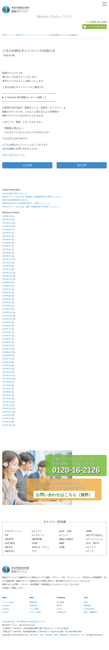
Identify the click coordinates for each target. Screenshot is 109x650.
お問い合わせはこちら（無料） (64, 495)
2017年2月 (6, 402)
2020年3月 (6, 302)
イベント (64, 535)
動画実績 (33, 602)
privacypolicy (89, 609)
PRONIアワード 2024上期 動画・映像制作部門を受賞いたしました (30, 207)
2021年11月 (7, 259)
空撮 (62, 547)
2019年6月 (6, 332)
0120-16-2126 (98, 22)
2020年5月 (6, 296)
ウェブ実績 (34, 609)
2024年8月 (6, 229)
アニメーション (95, 539)
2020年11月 (7, 276)
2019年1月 (6, 349)
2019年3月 (6, 342)
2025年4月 (6, 216)
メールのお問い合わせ (97, 26)
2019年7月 (6, 329)
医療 (89, 531)
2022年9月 (6, 239)
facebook (6, 605)
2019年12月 (7, 312)
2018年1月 (6, 372)
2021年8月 (6, 263)
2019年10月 (7, 319)
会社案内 (10, 543)
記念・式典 (65, 531)
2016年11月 (7, 412)
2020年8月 (6, 286)
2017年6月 (6, 392)
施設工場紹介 (67, 539)
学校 (35, 543)
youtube (5, 609)
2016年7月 (6, 418)
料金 (86, 602)
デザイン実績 (35, 612)
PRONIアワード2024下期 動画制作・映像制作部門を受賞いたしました (32, 197)
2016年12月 (7, 408)
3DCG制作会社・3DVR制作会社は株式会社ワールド (24, 622)
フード (90, 551)
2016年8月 (6, 415)
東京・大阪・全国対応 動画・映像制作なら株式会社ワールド (60, 635)
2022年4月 (6, 253)
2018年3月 (6, 365)
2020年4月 (6, 299)
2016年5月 (6, 422)
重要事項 (87, 605)
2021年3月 (6, 266)
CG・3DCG (93, 543)
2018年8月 (6, 355)
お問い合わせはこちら (13, 155)
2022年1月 (6, 256)
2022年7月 (6, 246)
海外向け (10, 551)
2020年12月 (7, 273)
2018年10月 (7, 352)
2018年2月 (6, 369)
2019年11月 (7, 316)
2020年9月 (6, 282)
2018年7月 (6, 359)
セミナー (37, 531)
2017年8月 (6, 385)
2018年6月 (6, 362)
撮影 (62, 543)
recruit (59, 609)
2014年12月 (7, 425)
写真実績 (33, 605)
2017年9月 (6, 382)
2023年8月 (6, 236)
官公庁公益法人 (95, 535)
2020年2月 (6, 306)
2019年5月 (6, 336)
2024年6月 (6, 233)
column (5, 612)
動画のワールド (59, 9)
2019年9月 (6, 322)
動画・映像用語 (90, 612)
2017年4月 (6, 399)
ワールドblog (7, 602)
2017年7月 (6, 389)
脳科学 (59, 605)
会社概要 (60, 602)
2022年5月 (6, 249)
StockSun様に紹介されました (14, 193)
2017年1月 (6, 405)
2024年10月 (7, 226)
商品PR (9, 539)
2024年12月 (7, 223)
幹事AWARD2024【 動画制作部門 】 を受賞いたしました (26, 203)
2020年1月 (6, 309)
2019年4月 (6, 339)
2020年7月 (6, 289)
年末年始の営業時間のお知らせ (15, 200)
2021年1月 (6, 269)
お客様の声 (61, 612)
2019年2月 (6, 345)
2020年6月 (6, 292)
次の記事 (27, 165)
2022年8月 (6, 243)
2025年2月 (6, 219)
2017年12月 (7, 375)
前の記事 (81, 165)
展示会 (9, 547)
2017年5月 (6, 395)
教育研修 (37, 539)
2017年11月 (7, 379)
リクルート (38, 535)
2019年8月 (6, 326)
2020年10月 (7, 279)
